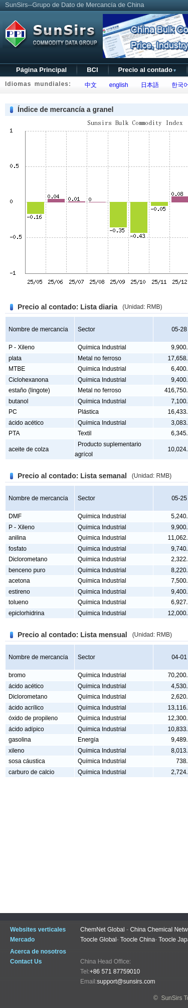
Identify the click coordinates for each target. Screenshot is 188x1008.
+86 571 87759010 (115, 971)
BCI (92, 69)
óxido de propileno (33, 718)
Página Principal (41, 69)
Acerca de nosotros (38, 951)
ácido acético (26, 422)
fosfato (18, 548)
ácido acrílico (26, 707)
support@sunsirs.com (126, 981)
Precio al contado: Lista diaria (67, 307)
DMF (15, 516)
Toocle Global (98, 939)
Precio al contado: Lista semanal (72, 476)
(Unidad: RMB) (142, 306)
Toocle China (137, 939)
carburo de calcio (31, 772)
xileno (16, 750)
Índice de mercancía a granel (65, 109)
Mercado (22, 939)
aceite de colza (29, 449)
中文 (89, 84)
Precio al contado (147, 69)
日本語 (148, 84)
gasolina (20, 739)
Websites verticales (38, 929)
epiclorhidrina (26, 613)
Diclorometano (28, 559)
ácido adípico (26, 729)
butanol (18, 401)
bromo (17, 675)
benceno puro (27, 570)
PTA (14, 433)
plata (15, 358)
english (117, 84)
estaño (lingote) (29, 390)
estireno (19, 591)
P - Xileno (22, 347)
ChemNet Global (102, 929)
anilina (17, 537)
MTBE (17, 368)
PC (13, 411)
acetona (19, 580)
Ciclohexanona (28, 379)
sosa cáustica (27, 761)
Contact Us (26, 961)
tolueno (18, 602)
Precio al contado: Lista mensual (72, 635)
